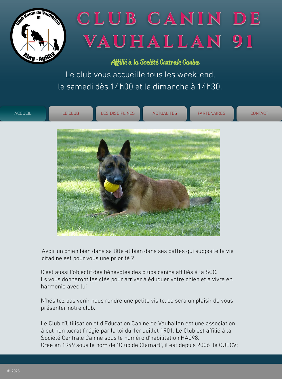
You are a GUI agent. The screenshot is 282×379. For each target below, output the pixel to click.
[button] (70, 113)
